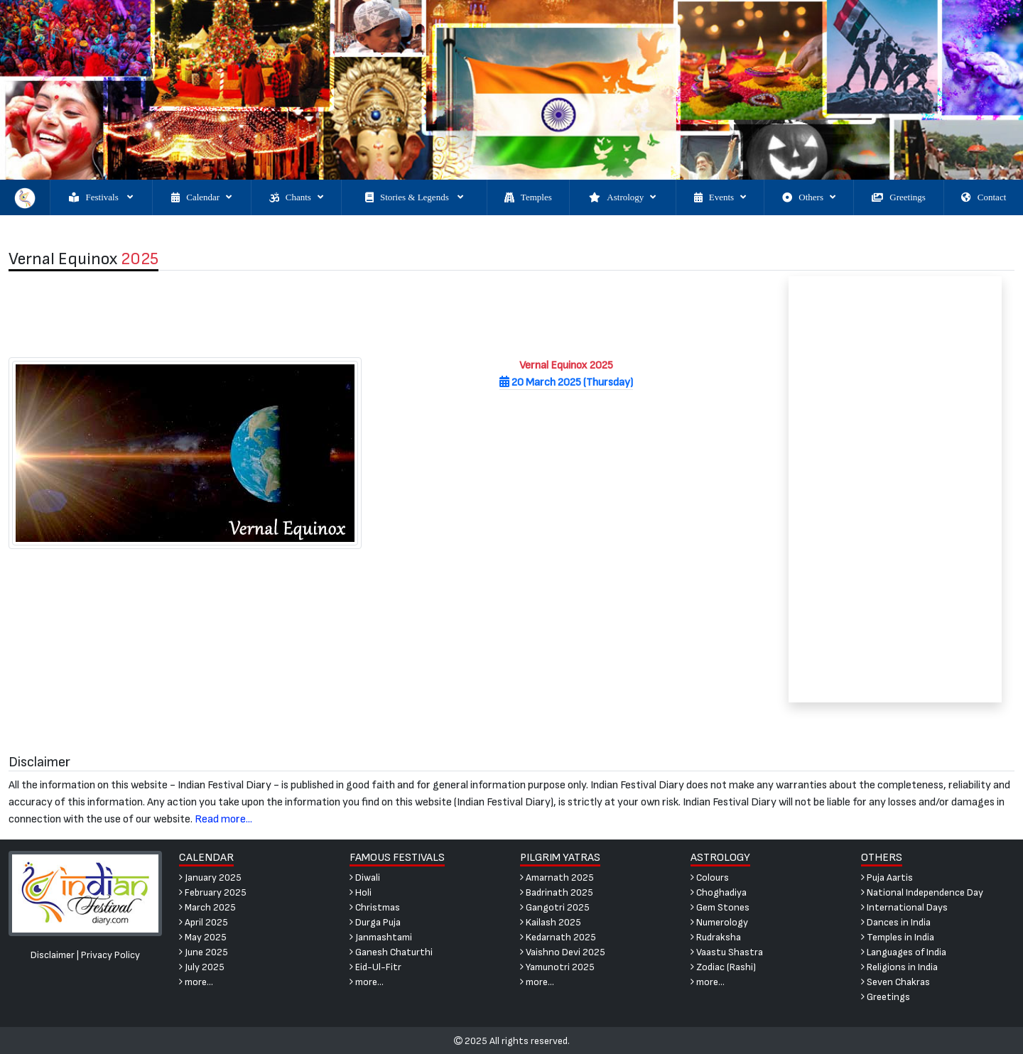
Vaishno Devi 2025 (562, 952)
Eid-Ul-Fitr (375, 967)
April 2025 (203, 922)
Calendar (201, 197)
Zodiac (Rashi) (723, 967)
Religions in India (899, 967)
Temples (528, 197)
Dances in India (896, 922)
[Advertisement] (383, 314)
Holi (361, 892)
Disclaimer (53, 955)
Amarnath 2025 (557, 877)
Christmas (375, 907)
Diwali (365, 877)
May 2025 (203, 937)
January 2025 (210, 877)
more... (196, 982)
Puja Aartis (887, 877)
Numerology (719, 922)
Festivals (100, 197)
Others (808, 197)
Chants (296, 197)
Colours (710, 877)
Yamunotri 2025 (557, 967)
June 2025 (203, 952)
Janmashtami (381, 937)
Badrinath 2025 (556, 892)
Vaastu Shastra (727, 952)
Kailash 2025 (550, 922)
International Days (904, 907)
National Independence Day (922, 892)
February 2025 (213, 892)
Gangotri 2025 (555, 907)
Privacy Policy (110, 955)
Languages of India (903, 952)
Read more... (223, 819)
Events (720, 197)
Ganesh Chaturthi (391, 952)
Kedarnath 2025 (558, 937)
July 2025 (201, 967)
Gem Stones (720, 907)
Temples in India (897, 937)
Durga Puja (375, 922)
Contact (983, 197)
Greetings (899, 197)
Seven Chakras (895, 982)
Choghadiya (719, 892)
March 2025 (207, 907)
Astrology (622, 197)
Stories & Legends (414, 197)
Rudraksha (716, 937)
